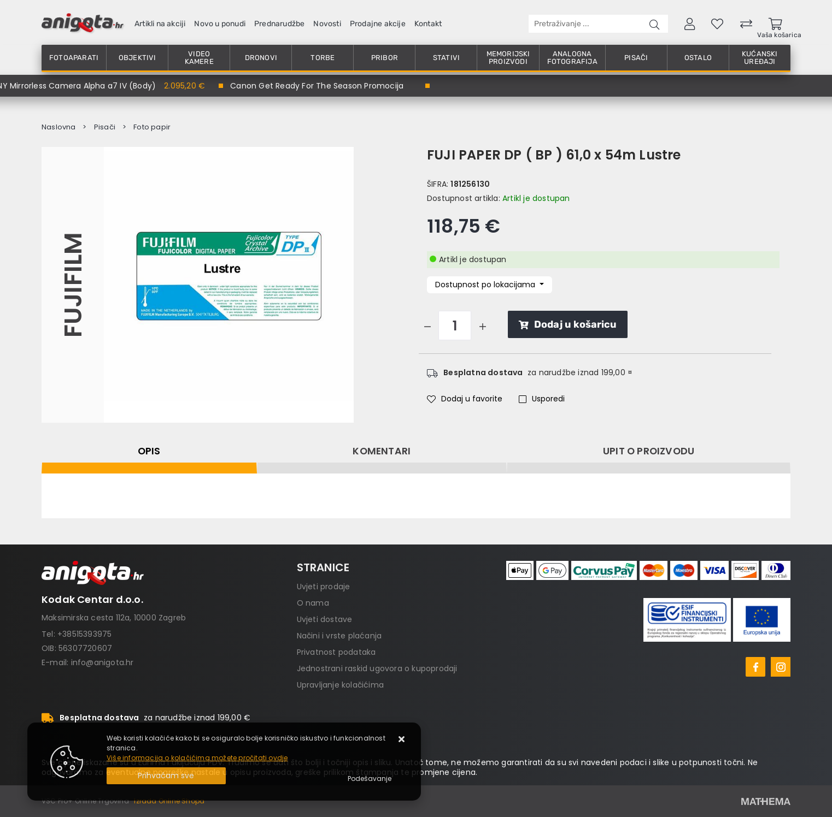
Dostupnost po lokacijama (486, 284)
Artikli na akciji (159, 23)
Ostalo (698, 58)
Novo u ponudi (219, 23)
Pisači (636, 58)
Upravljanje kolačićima (340, 684)
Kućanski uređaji (760, 58)
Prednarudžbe (279, 23)
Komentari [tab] (382, 451)
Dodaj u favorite (464, 398)
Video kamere (199, 58)
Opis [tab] (149, 451)
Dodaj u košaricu (568, 324)
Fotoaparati (73, 58)
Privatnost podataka (336, 652)
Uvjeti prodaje (323, 586)
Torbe (322, 58)
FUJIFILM (72, 285)
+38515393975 (84, 634)
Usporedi (542, 398)
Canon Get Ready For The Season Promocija (316, 85)
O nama (313, 602)
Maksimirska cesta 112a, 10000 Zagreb (114, 617)
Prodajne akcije (378, 23)
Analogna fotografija (572, 58)
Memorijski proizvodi (508, 58)
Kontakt (428, 23)
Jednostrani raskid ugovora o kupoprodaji (377, 668)
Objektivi (137, 58)
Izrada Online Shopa (169, 801)
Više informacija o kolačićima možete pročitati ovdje (197, 757)
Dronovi (261, 58)
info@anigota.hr (102, 662)
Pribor (384, 58)
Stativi (446, 58)
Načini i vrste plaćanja (339, 635)
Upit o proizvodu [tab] (648, 451)
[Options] (370, 778)
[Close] (166, 775)
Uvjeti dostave (325, 619)
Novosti (327, 23)
